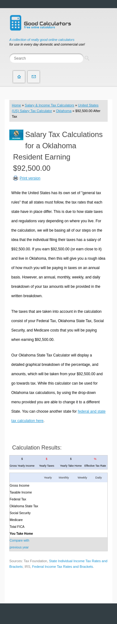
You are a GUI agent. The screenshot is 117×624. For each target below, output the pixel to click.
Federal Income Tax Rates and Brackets (62, 566)
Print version (30, 178)
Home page (19, 77)
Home (16, 105)
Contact (33, 77)
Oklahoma (64, 111)
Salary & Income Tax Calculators (49, 105)
